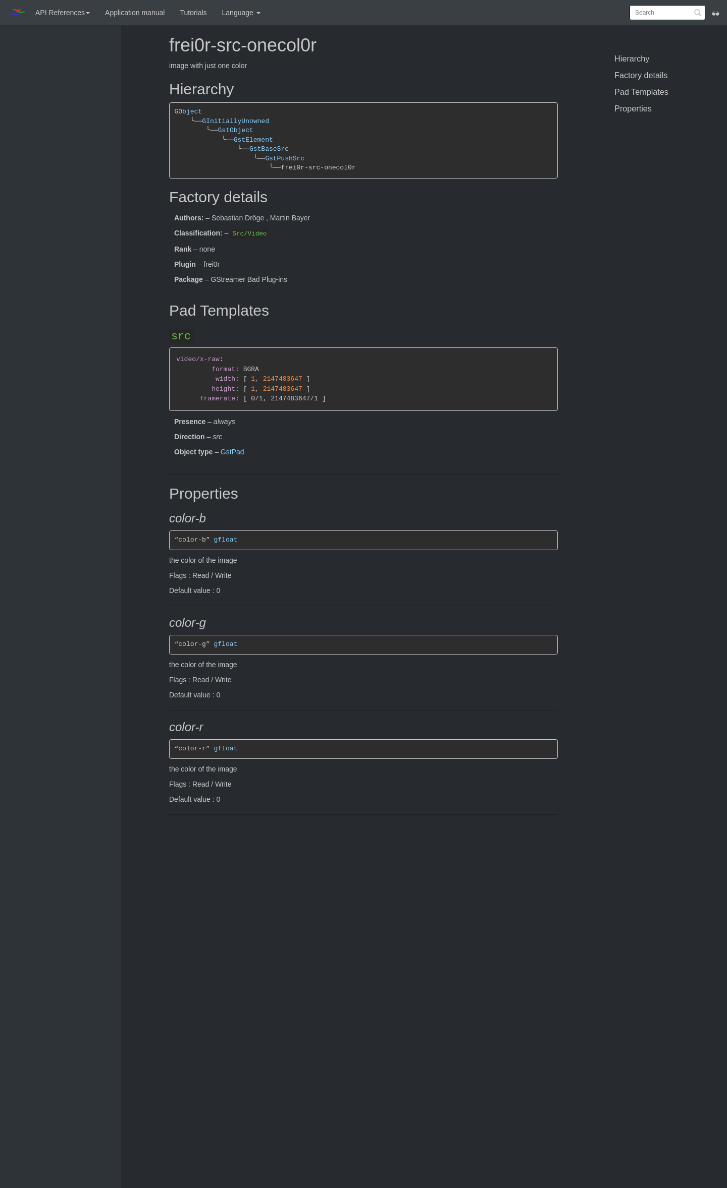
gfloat (226, 540)
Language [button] (241, 13)
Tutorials (193, 13)
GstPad (232, 452)
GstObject (235, 130)
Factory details (640, 75)
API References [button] (62, 13)
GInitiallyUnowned (235, 121)
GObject (188, 111)
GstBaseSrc (269, 149)
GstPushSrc (284, 158)
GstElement (253, 140)
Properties (633, 108)
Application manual (135, 13)
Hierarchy (631, 58)
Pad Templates (641, 91)
